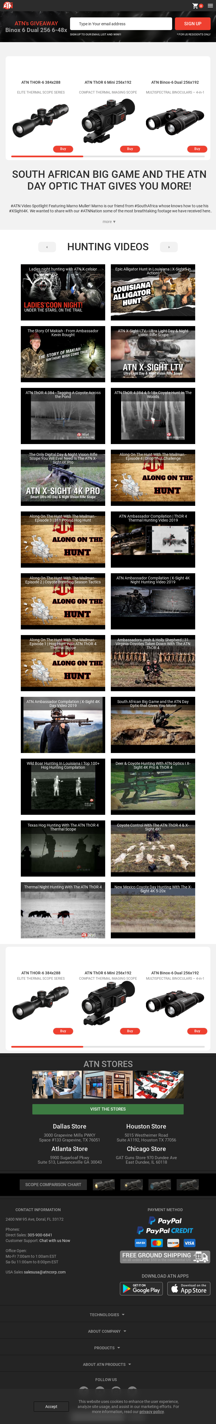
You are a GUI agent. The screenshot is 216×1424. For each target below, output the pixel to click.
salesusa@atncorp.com (45, 1272)
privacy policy (152, 1410)
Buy (63, 149)
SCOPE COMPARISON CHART (53, 1185)
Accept (51, 1405)
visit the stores (108, 1109)
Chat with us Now (54, 1241)
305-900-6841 (40, 1235)
